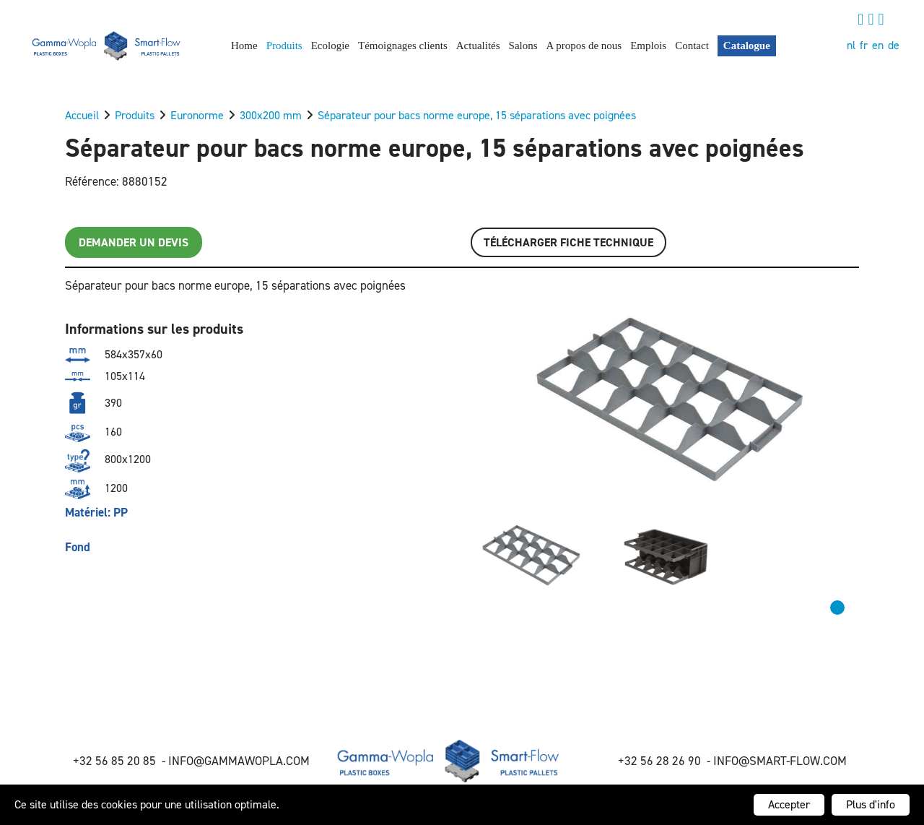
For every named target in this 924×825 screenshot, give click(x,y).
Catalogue (746, 45)
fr (864, 45)
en (878, 45)
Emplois (648, 45)
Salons (523, 45)
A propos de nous (584, 45)
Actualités (478, 45)
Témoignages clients (403, 45)
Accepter (789, 804)
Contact (692, 45)
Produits (284, 45)
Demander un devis (133, 242)
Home (244, 45)
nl (851, 45)
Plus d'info (870, 804)
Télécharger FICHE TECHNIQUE (568, 242)
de (893, 45)
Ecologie (330, 45)
